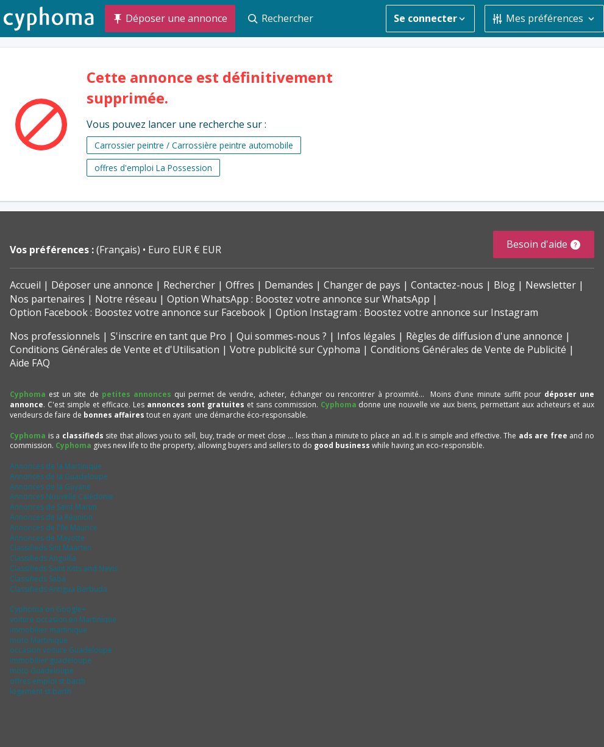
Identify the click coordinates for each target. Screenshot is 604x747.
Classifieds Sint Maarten (50, 547)
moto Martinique (39, 640)
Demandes (289, 285)
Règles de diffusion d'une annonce (484, 336)
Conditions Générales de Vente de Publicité (468, 349)
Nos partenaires (47, 299)
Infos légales (366, 336)
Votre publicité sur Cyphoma (295, 349)
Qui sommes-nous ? (281, 336)
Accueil (25, 285)
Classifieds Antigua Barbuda (58, 589)
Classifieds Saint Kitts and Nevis (64, 568)
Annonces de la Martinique (56, 466)
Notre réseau (126, 299)
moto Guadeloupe (42, 670)
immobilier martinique (48, 630)
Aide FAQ (30, 363)
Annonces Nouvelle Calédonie (61, 496)
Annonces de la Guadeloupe (59, 476)
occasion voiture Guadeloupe (61, 650)
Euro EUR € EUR (184, 249)
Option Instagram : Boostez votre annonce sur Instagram (406, 312)
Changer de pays (362, 285)
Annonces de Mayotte (47, 538)
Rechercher (189, 285)
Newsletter (550, 285)
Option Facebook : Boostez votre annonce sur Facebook (137, 312)
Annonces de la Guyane (50, 487)
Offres (240, 285)
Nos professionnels (55, 336)
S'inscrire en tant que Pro (168, 336)
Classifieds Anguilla (43, 558)
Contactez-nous (447, 285)
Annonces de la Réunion (51, 517)
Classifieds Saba (38, 578)
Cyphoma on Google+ (48, 609)
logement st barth (40, 691)
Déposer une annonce (102, 285)
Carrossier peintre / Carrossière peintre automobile (193, 145)
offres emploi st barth (47, 681)
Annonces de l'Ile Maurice (54, 527)
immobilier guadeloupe (50, 660)
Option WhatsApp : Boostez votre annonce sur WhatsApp (298, 299)
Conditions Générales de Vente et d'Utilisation (114, 349)
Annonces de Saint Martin (53, 507)
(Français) (119, 249)
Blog (504, 285)
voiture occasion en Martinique (63, 619)
